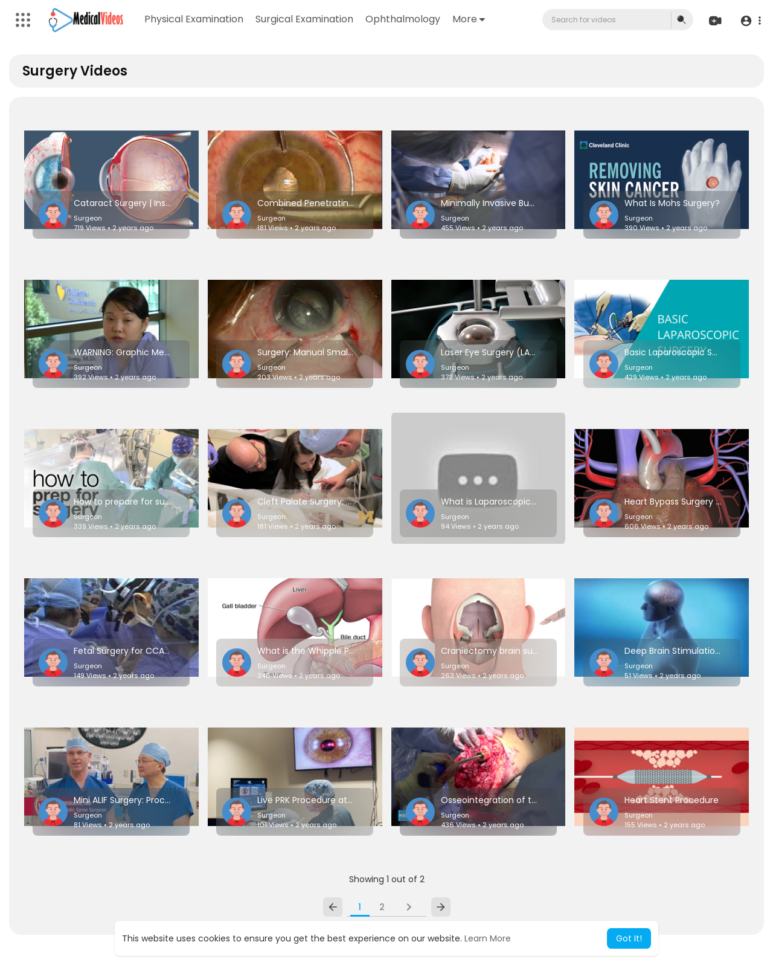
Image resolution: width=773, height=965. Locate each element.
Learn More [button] (487, 938)
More (468, 19)
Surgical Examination (304, 19)
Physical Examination (193, 19)
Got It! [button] (629, 938)
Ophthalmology (402, 19)
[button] (750, 20)
